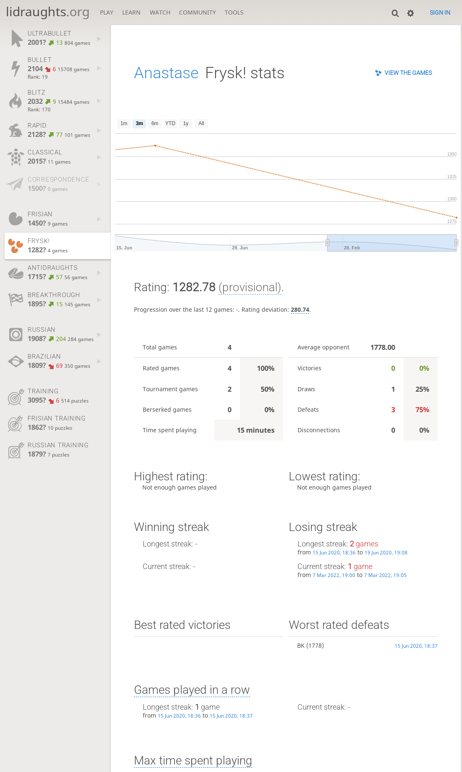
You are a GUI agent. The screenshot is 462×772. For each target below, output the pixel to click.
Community (197, 12)
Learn (131, 12)
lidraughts (48, 11)
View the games (408, 72)
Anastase (166, 73)
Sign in (440, 12)
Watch (160, 12)
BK (301, 645)
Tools (234, 12)
